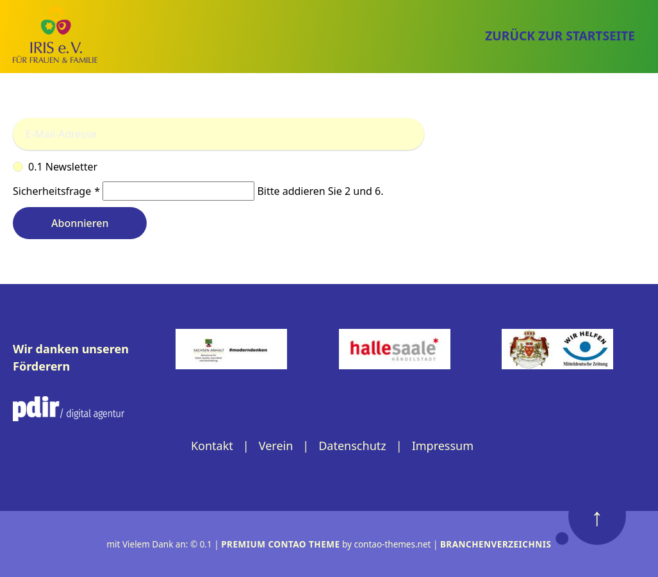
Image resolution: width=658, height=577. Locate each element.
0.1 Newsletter (329, 167)
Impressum (442, 445)
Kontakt (212, 445)
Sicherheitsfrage (58, 191)
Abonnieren (79, 223)
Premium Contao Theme (280, 544)
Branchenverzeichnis (496, 544)
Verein (276, 445)
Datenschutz (352, 445)
